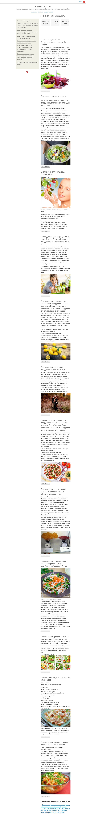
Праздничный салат (65, 22)
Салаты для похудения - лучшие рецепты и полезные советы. (54, 743)
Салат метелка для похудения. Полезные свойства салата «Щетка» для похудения (54, 491)
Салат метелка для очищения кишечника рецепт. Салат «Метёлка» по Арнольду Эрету (54, 563)
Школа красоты (43, 6)
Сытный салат (55, 22)
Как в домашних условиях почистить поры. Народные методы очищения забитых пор (27, 31)
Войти (80, 1)
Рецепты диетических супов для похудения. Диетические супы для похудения (55, 102)
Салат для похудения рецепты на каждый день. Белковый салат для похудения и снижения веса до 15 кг (55, 240)
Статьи (40, 12)
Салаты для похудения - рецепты (55, 636)
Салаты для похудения (45, 22)
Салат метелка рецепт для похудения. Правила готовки (53, 368)
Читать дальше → (45, 91)
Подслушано (48, 12)
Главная (34, 12)
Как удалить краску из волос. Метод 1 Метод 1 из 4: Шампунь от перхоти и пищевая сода (27, 25)
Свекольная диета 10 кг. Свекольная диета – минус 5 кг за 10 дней (55, 42)
